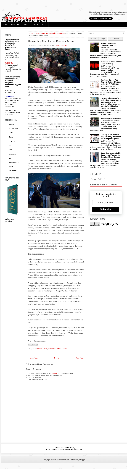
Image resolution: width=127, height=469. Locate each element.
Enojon (11, 137)
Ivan (10, 150)
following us (77, 449)
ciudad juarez (40, 33)
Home (5, 24)
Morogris (12, 154)
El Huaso (12, 133)
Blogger (82, 460)
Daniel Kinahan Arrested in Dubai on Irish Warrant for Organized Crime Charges (110, 155)
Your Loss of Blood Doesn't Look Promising (111, 63)
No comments (61, 45)
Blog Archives (115, 39)
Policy (44, 24)
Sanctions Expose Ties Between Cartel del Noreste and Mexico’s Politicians (111, 82)
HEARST (12, 141)
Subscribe (106, 209)
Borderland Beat (63, 460)
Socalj (11, 167)
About (35, 24)
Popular (93, 39)
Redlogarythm (14, 162)
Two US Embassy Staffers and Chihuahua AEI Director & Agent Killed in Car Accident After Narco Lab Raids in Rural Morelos (111, 102)
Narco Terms (15, 24)
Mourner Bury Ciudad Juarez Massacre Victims (51, 41)
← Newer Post (32, 358)
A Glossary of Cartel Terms (111, 118)
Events (26, 24)
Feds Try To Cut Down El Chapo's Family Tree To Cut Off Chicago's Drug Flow (111, 137)
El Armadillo (13, 129)
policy (11, 110)
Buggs (11, 124)
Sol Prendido (13, 171)
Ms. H (11, 158)
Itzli (10, 145)
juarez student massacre (55, 33)
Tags (103, 39)
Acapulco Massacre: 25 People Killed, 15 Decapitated (108, 45)
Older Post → (81, 358)
